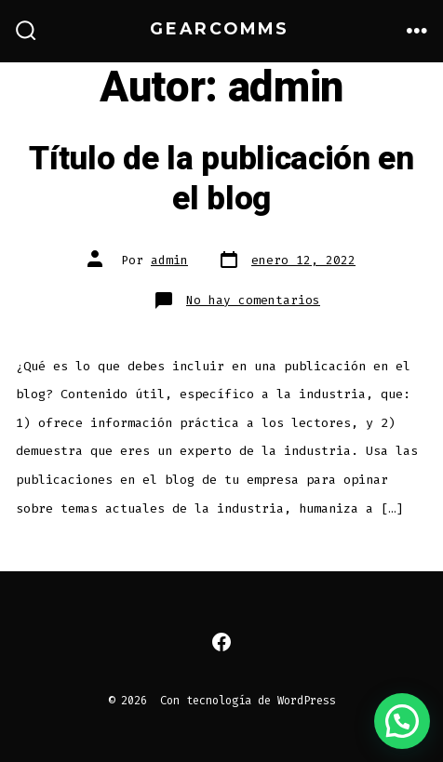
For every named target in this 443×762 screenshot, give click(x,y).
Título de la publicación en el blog (221, 178)
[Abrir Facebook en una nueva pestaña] (221, 642)
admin (169, 260)
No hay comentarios (253, 300)
